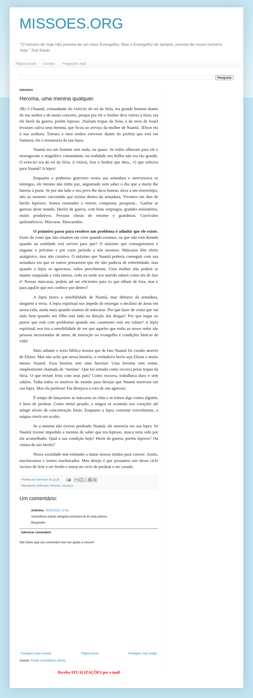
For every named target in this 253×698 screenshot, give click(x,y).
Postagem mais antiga (142, 653)
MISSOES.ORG (71, 23)
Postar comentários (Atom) (48, 660)
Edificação (43, 485)
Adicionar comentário (36, 532)
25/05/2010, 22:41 (57, 510)
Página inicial (26, 64)
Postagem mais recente (36, 653)
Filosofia (55, 485)
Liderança (67, 485)
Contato (49, 64)
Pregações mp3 (74, 64)
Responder (38, 522)
